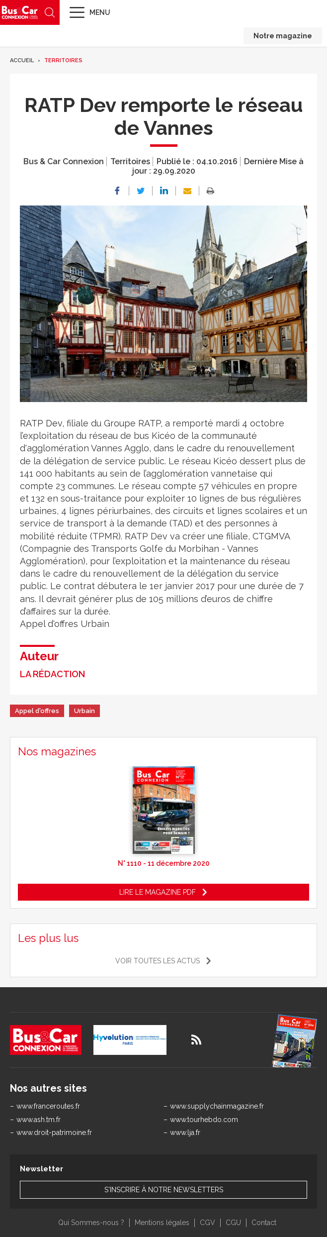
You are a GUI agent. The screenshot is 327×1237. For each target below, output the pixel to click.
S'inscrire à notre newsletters (163, 1190)
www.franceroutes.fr (48, 1106)
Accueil (22, 60)
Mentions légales (162, 1223)
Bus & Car (20, 12)
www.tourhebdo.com (204, 1120)
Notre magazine (282, 36)
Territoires (63, 60)
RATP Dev (41, 423)
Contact (263, 1223)
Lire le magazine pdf (157, 892)
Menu (99, 12)
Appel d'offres (37, 711)
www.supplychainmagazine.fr (217, 1106)
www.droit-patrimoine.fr (54, 1132)
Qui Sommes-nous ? (91, 1223)
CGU (233, 1223)
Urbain (84, 711)
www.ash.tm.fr (38, 1120)
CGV (207, 1223)
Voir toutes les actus (157, 961)
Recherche (49, 12)
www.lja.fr (185, 1132)
